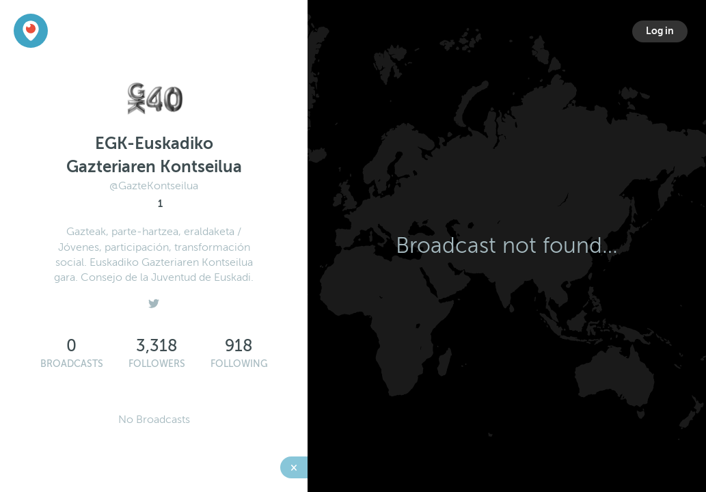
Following (239, 364)
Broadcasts (71, 364)
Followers (156, 364)
